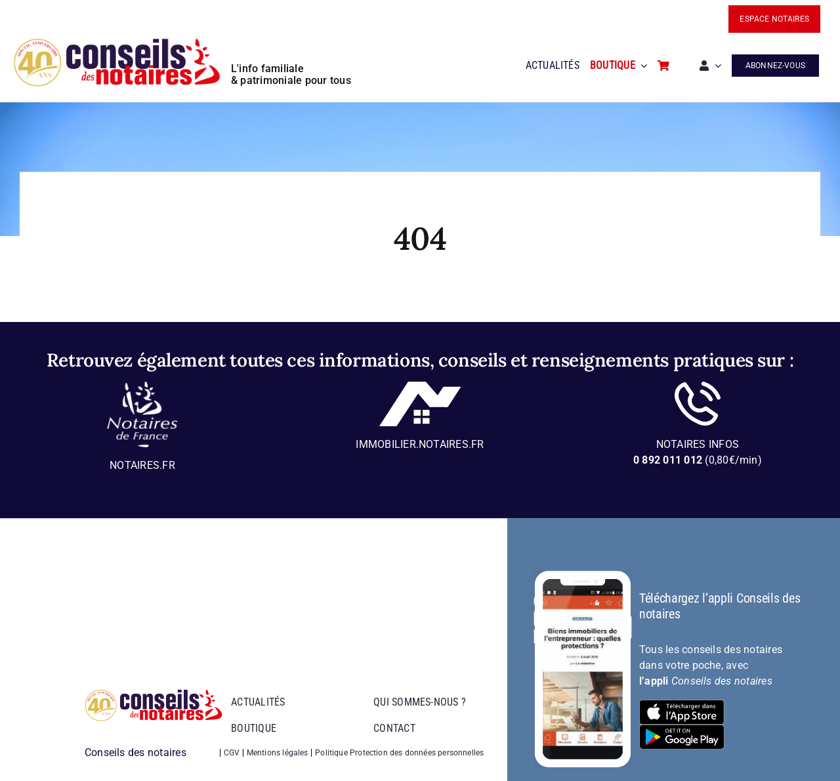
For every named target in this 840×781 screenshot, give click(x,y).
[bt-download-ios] (681, 704)
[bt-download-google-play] (681, 729)
